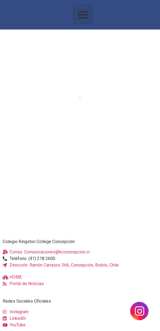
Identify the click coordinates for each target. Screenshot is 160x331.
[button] (83, 14)
